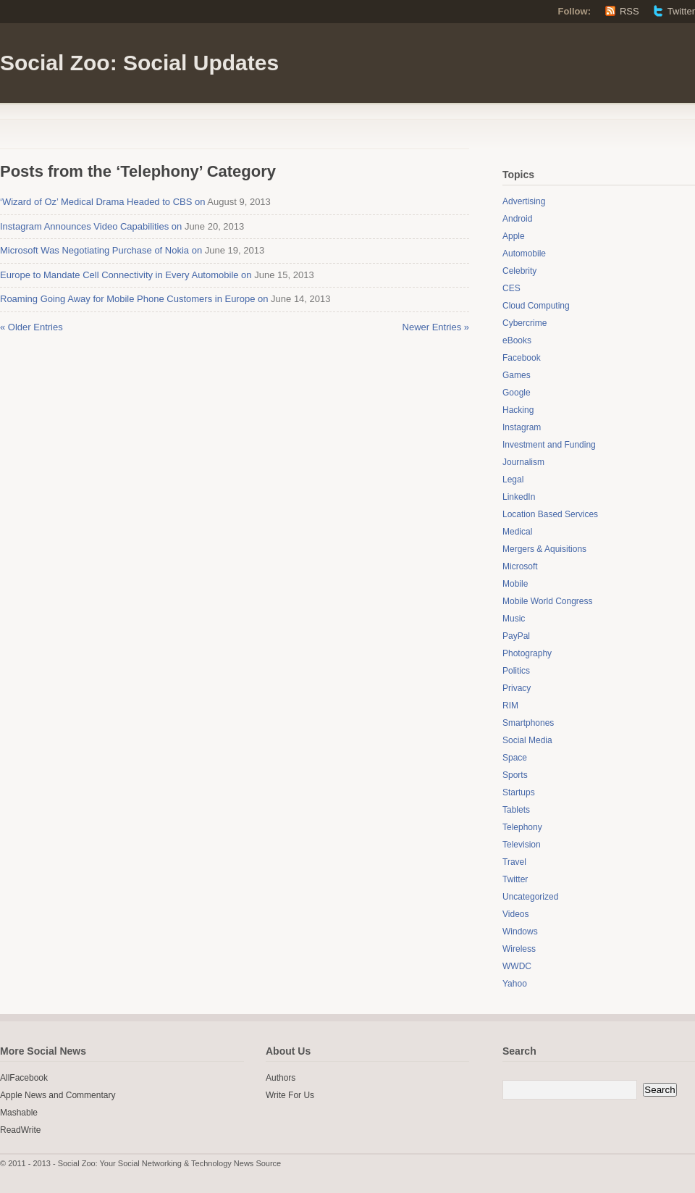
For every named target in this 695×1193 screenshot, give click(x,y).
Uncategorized (530, 897)
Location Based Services (550, 514)
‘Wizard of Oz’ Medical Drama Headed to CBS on (102, 201)
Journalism (523, 462)
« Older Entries (31, 327)
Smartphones (528, 723)
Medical (517, 532)
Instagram (521, 427)
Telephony (522, 827)
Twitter (681, 11)
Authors (280, 1078)
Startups (518, 792)
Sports (515, 775)
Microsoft (520, 566)
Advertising (523, 201)
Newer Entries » (436, 327)
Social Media (527, 740)
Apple (513, 236)
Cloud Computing (536, 306)
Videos (515, 914)
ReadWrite (20, 1130)
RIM (510, 705)
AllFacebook (24, 1078)
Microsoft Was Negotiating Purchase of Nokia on (101, 250)
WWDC (516, 966)
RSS (629, 11)
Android (517, 219)
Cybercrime (524, 323)
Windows (520, 931)
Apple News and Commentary (57, 1095)
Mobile (515, 584)
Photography (527, 653)
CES (511, 288)
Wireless (519, 949)
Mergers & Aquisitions (544, 549)
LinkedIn (518, 497)
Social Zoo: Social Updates (139, 63)
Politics (516, 671)
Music (513, 619)
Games (516, 375)
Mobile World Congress (547, 601)
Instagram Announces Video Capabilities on (91, 226)
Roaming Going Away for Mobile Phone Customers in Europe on (134, 298)
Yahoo (514, 984)
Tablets (516, 810)
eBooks (516, 340)
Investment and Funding (549, 445)
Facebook (521, 358)
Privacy (516, 688)
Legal (512, 479)
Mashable (19, 1113)
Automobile (524, 253)
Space (514, 758)
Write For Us (290, 1095)
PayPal (516, 636)
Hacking (518, 410)
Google (516, 393)
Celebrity (519, 271)
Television (521, 845)
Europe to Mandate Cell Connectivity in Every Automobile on (126, 274)
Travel (514, 862)
